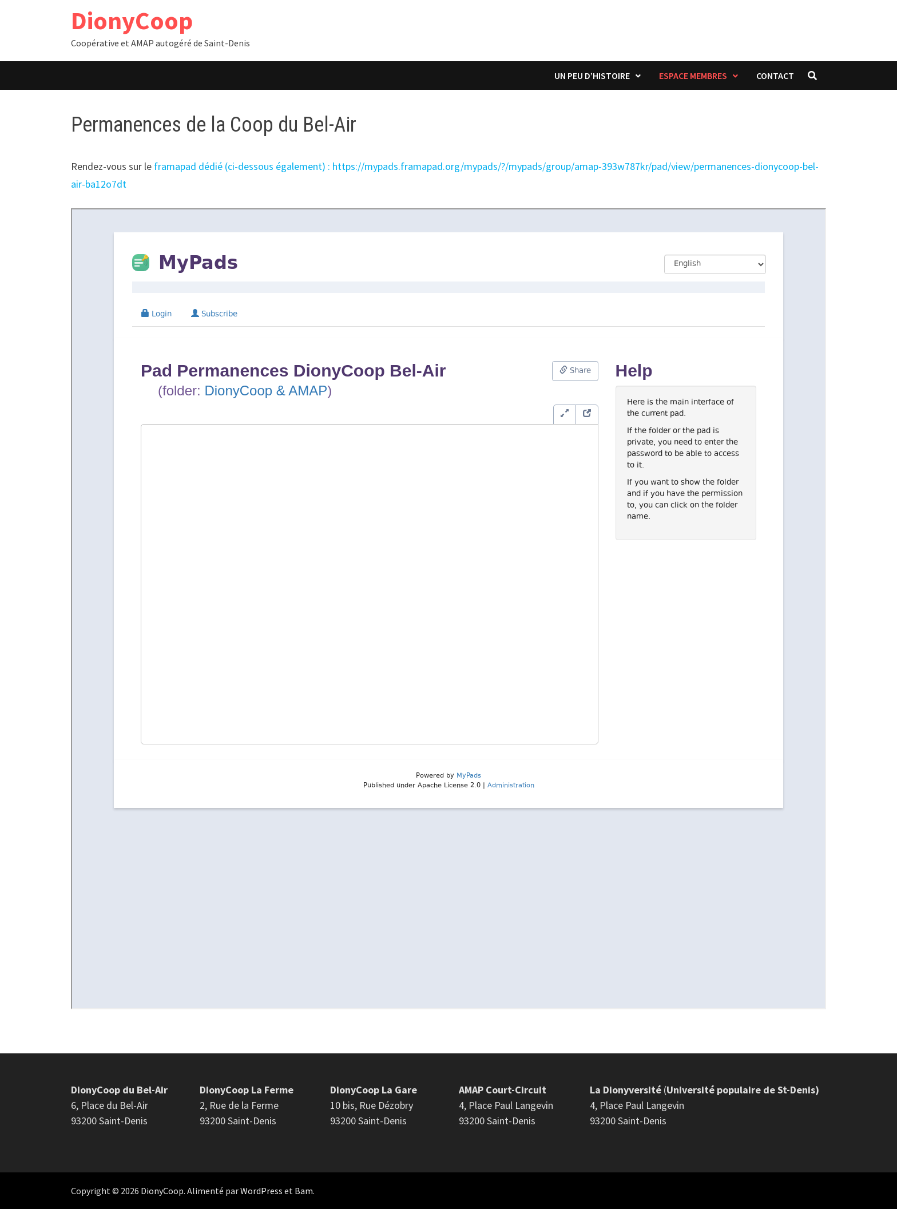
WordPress (261, 1190)
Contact (775, 75)
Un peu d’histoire (592, 75)
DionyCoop (132, 20)
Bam (304, 1190)
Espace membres (693, 75)
